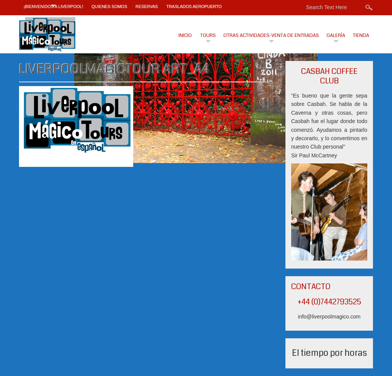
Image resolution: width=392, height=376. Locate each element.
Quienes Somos (109, 6)
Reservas (146, 6)
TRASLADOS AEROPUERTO (194, 6)
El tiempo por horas (329, 353)
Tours (208, 35)
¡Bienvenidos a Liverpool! (53, 6)
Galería (336, 35)
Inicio (185, 35)
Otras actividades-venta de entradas (271, 35)
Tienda (361, 35)
